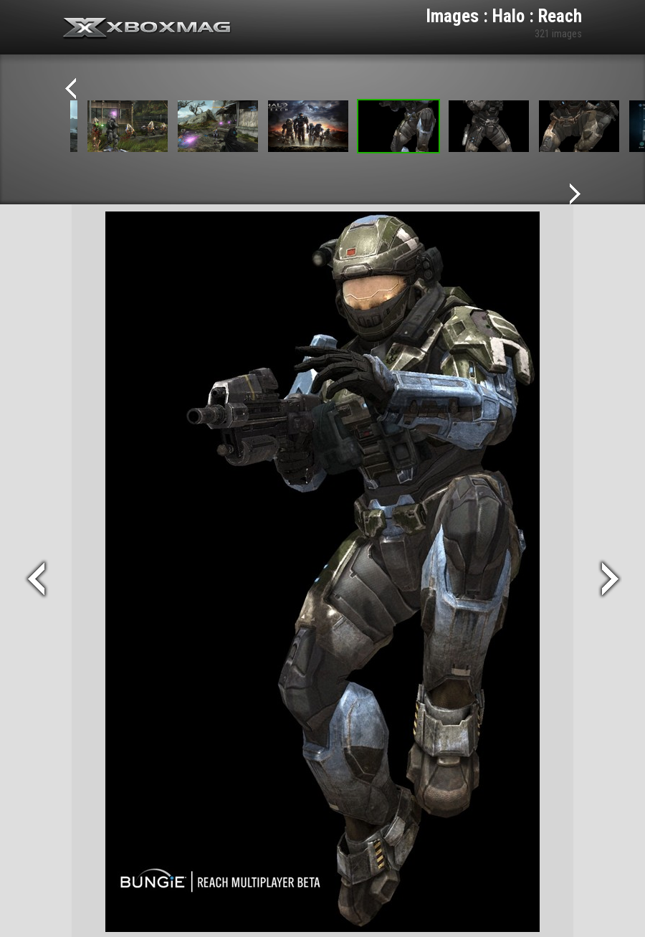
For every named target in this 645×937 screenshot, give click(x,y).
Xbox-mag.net (147, 28)
